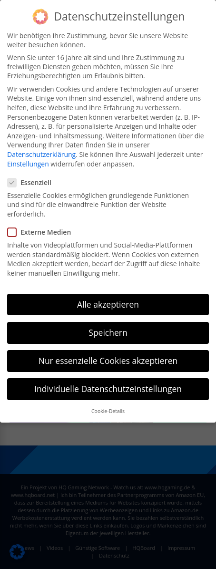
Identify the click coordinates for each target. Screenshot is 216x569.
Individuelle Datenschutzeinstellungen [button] (108, 388)
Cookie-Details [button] (108, 411)
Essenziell (32, 182)
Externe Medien (42, 232)
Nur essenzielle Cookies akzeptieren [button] (108, 360)
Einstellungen (28, 163)
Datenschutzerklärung (41, 154)
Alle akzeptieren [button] (108, 304)
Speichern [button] (107, 332)
